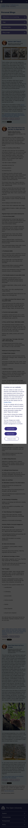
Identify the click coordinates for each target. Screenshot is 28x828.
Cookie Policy (7, 402)
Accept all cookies (10, 428)
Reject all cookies (10, 433)
